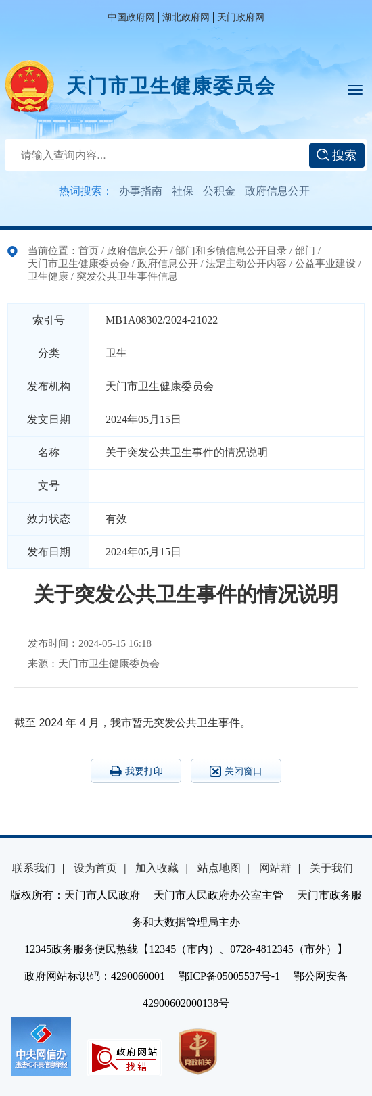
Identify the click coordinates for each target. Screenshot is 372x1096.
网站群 (275, 868)
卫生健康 (48, 276)
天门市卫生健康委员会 (171, 86)
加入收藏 (157, 868)
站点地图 (219, 868)
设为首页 (95, 868)
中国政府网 (131, 17)
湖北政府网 (186, 17)
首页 (88, 250)
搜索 (336, 155)
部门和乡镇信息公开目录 (231, 250)
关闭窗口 (236, 771)
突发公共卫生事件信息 (127, 276)
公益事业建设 (325, 263)
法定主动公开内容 (246, 263)
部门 (305, 250)
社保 (182, 191)
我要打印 (136, 771)
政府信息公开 (277, 191)
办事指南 (140, 191)
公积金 (219, 191)
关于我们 (331, 868)
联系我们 (33, 868)
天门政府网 (240, 17)
